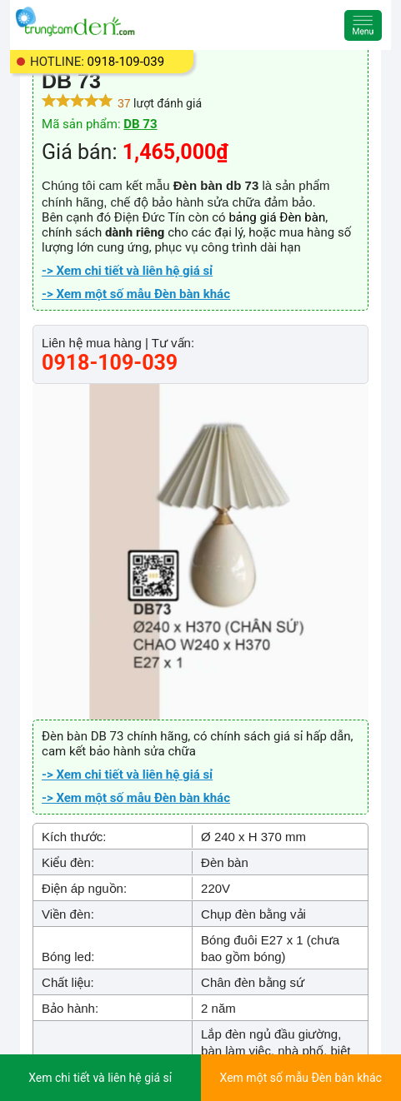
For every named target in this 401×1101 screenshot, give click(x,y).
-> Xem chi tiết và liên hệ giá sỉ (127, 270)
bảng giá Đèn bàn (276, 217)
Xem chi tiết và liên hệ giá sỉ (100, 1077)
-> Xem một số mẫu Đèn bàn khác (136, 293)
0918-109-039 (126, 61)
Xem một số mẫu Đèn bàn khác (301, 1077)
